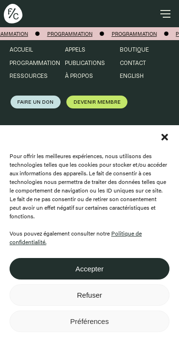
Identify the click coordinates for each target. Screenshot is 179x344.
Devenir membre (97, 102)
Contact (133, 62)
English (132, 75)
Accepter (89, 269)
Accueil (21, 49)
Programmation (35, 62)
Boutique (134, 49)
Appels (75, 49)
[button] (164, 137)
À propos (79, 75)
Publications (85, 62)
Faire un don (35, 102)
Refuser (89, 295)
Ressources (29, 75)
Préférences (89, 321)
